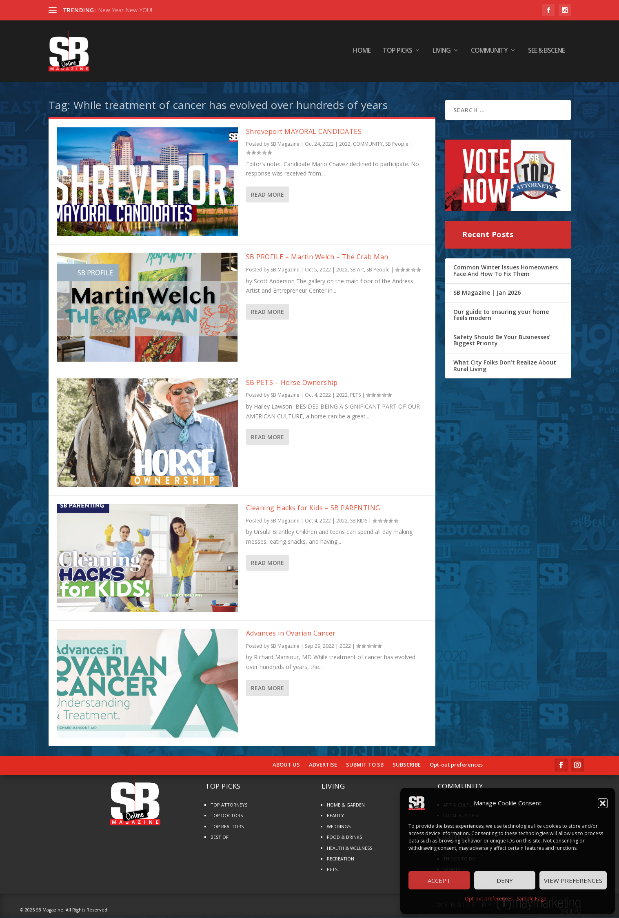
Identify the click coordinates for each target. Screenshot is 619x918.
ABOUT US (286, 765)
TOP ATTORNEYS (229, 805)
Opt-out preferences (489, 898)
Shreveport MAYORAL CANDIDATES (304, 131)
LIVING (441, 53)
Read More (267, 195)
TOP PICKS (397, 53)
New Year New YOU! (125, 10)
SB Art (357, 270)
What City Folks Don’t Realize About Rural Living (504, 366)
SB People (396, 144)
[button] (603, 803)
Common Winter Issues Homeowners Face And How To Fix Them (505, 271)
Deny (505, 880)
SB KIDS (358, 521)
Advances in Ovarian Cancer (291, 633)
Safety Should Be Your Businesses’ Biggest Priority (501, 340)
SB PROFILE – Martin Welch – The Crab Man (317, 257)
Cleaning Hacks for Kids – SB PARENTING (313, 508)
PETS (355, 395)
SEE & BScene (546, 53)
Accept (439, 880)
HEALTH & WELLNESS (349, 848)
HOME (362, 53)
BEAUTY (335, 816)
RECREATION (340, 859)
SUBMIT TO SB (365, 765)
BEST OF (220, 837)
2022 (345, 144)
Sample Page (531, 898)
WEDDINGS (339, 827)
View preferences (573, 880)
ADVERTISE (323, 765)
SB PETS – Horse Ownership (292, 382)
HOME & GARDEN (346, 805)
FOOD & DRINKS (344, 837)
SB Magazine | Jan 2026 (487, 293)
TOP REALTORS (227, 827)
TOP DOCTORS (227, 816)
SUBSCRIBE (407, 765)
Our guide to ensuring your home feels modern (501, 315)
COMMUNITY (489, 53)
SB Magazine (285, 144)
